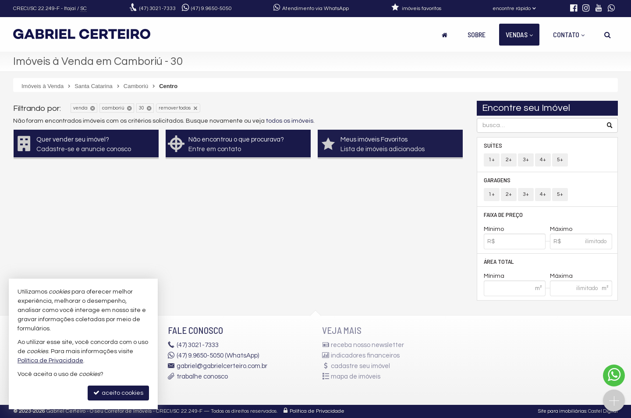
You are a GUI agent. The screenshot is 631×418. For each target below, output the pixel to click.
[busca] (607, 35)
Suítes (493, 145)
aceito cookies (118, 393)
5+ (560, 160)
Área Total (499, 261)
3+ (526, 160)
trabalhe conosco (202, 376)
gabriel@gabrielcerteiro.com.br (222, 366)
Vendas (519, 34)
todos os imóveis (289, 121)
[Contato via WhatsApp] (614, 375)
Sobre (477, 34)
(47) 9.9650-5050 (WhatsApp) (218, 355)
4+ (543, 160)
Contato (569, 34)
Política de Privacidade (317, 411)
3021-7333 (157, 8)
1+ (492, 160)
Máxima (561, 276)
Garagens (497, 180)
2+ (509, 160)
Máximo (561, 229)
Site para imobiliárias (562, 411)
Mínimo (494, 229)
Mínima (494, 276)
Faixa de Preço (503, 214)
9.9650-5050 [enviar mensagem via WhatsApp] (211, 8)
